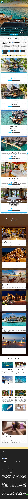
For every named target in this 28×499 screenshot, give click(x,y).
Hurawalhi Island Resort (14, 484)
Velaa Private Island (24, 493)
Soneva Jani (25, 491)
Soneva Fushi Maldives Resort (18, 491)
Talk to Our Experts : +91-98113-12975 (14, 55)
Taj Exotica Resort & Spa (4, 493)
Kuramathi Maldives (24, 486)
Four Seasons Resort (17, 469)
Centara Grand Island (17, 478)
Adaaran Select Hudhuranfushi (11, 475)
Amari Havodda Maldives (18, 475)
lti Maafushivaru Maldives (5, 487)
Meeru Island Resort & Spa (23, 487)
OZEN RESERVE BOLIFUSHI (14, 202)
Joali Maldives (12, 485)
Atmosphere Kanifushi (18, 477)
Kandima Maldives (12, 486)
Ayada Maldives (24, 477)
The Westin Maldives (17, 493)
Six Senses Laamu (10, 491)
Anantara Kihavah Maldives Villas (14, 476)
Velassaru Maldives (4, 494)
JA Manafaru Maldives (4, 485)
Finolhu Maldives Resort (4, 482)
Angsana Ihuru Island (4, 477)
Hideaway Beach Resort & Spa (22, 483)
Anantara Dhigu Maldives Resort (5, 476)
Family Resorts (3, 469)
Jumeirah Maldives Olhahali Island (22, 485)
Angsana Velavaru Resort (11, 477)
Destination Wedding (10, 469)
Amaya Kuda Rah (24, 475)
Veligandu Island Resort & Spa (10, 494)
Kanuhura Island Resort (17, 486)
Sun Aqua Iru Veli (4, 492)
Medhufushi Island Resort (14, 487)
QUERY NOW (14, 34)
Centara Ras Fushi (24, 478)
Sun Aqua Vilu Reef (9, 492)
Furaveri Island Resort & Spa (17, 482)
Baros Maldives (11, 478)
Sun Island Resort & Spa (16, 492)
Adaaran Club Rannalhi (4, 475)
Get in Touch (14, 447)
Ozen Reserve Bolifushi (11, 39)
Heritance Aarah (13, 483)
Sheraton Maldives (4, 491)
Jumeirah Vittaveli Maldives (5, 486)
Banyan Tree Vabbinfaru (4, 478)
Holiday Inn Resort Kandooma (5, 484)
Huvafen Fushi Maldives (23, 484)
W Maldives (16, 494)
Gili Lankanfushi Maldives (4, 483)
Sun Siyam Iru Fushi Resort (23, 492)
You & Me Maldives (20, 494)
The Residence (11, 493)
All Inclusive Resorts (10, 472)
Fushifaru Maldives (24, 482)
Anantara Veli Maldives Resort (22, 476)
